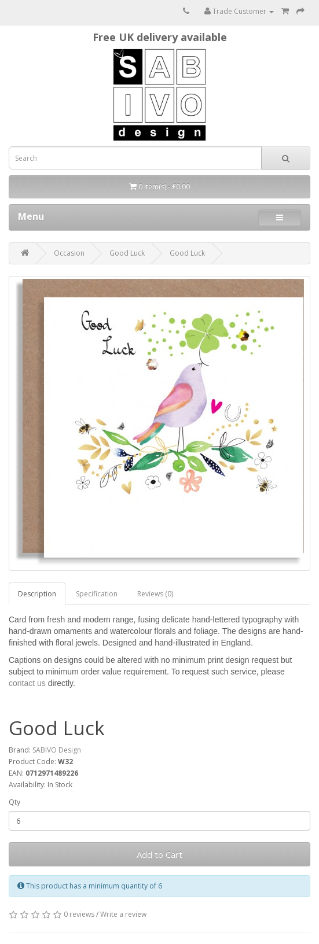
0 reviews (79, 914)
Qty (14, 802)
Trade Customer (239, 11)
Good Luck (127, 253)
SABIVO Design (56, 750)
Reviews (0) (155, 594)
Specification (97, 594)
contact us (27, 683)
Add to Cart (159, 854)
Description (37, 594)
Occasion (69, 253)
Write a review (123, 914)
